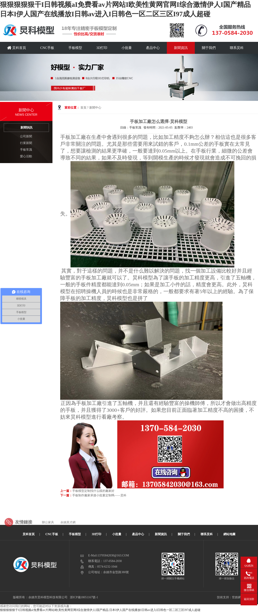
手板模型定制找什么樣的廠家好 (93, 490)
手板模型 (75, 48)
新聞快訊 (26, 127)
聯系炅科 (237, 48)
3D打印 (102, 48)
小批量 (126, 48)
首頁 (83, 107)
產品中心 (153, 48)
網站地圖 (229, 534)
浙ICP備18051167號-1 (84, 597)
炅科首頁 (16, 48)
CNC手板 (47, 48)
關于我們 (209, 48)
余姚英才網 (67, 528)
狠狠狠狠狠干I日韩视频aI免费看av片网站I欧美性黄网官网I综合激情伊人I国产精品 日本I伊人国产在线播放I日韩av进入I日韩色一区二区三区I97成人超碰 (100, 610)
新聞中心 (95, 107)
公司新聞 (26, 136)
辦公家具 (48, 528)
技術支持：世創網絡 (230, 597)
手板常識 (26, 149)
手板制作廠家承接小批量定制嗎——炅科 (99, 495)
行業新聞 (26, 143)
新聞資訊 (181, 48)
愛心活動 (26, 156)
